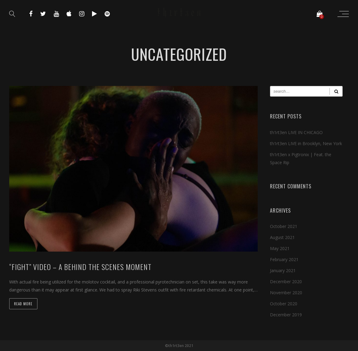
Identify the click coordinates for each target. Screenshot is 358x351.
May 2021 (280, 248)
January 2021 (283, 270)
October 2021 (283, 226)
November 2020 (286, 292)
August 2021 (282, 237)
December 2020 (286, 281)
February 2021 (284, 259)
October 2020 (283, 304)
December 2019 (286, 315)
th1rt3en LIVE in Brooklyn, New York (306, 143)
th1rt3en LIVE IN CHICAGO (296, 132)
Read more (23, 303)
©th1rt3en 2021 (179, 345)
